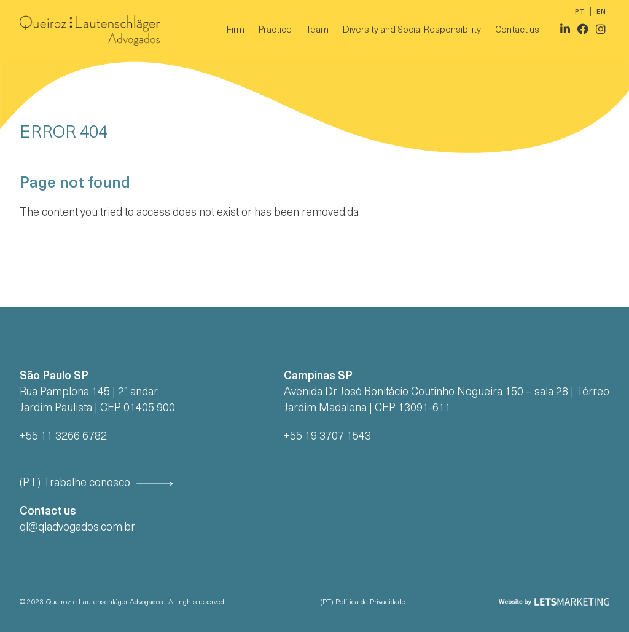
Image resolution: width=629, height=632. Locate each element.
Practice (275, 30)
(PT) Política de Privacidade (362, 602)
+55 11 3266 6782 (63, 437)
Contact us (517, 30)
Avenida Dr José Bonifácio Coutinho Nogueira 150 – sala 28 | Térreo (446, 392)
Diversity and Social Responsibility (412, 30)
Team (317, 30)
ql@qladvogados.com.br (77, 528)
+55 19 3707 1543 (327, 437)
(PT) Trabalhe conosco (75, 483)
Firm (235, 30)
